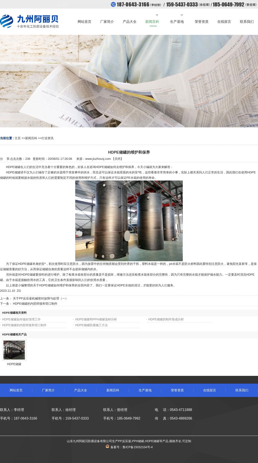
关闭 (118, 159)
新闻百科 (31, 138)
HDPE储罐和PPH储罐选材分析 (96, 319)
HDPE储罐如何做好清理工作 (21, 319)
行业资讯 (47, 138)
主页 (18, 138)
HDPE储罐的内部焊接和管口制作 (35, 303)
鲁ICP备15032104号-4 (138, 447)
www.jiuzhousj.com (98, 159)
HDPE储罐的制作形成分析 (166, 319)
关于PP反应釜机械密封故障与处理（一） (40, 298)
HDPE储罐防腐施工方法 (91, 325)
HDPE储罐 (14, 364)
